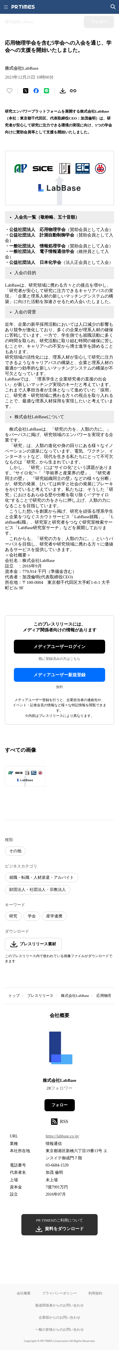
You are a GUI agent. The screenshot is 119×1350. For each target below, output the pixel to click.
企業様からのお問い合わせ (59, 1317)
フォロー (59, 1105)
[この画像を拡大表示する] (25, 776)
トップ (14, 995)
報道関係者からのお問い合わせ (59, 1305)
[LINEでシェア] (46, 90)
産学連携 (54, 916)
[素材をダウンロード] (62, 90)
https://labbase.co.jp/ (62, 1136)
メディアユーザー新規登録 (59, 675)
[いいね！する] (9, 90)
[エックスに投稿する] (25, 90)
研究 (13, 916)
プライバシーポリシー (59, 1293)
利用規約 (95, 1293)
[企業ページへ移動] (60, 1050)
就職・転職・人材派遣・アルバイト (41, 877)
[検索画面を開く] (113, 6)
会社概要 (24, 1293)
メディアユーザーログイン (59, 646)
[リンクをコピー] (73, 90)
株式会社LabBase (75, 995)
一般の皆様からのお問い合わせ (59, 1329)
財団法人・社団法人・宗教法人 (37, 889)
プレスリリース (40, 995)
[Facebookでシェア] (36, 90)
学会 (32, 916)
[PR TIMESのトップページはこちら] (23, 7)
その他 (15, 851)
